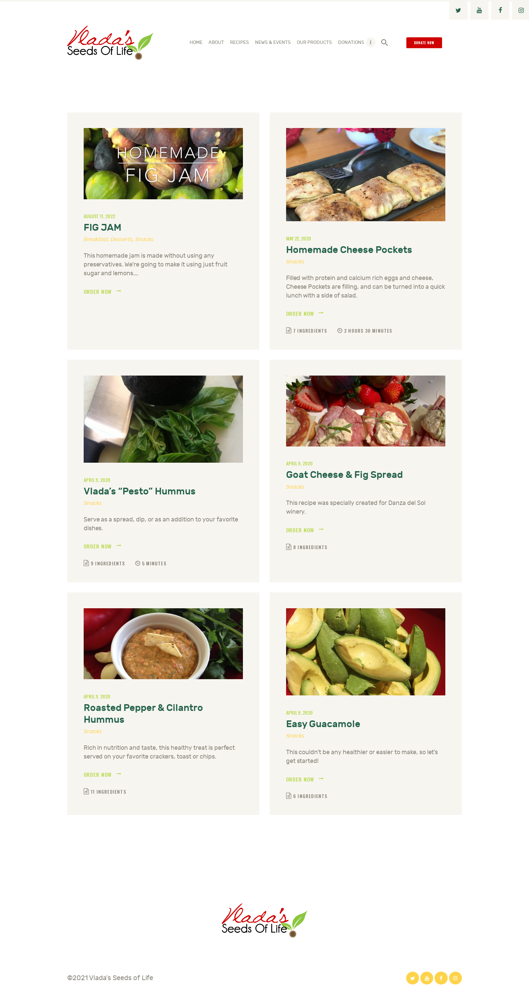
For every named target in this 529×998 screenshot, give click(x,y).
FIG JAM (102, 227)
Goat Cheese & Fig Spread (344, 475)
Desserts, (123, 239)
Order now (98, 292)
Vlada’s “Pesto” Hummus (140, 491)
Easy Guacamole (323, 725)
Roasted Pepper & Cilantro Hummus (143, 714)
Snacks (144, 239)
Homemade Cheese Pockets (349, 250)
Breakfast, (97, 239)
